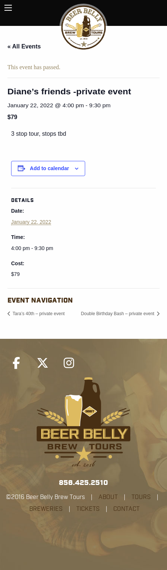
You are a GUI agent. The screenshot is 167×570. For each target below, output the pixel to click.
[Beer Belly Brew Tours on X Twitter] (42, 363)
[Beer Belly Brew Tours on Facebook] (16, 363)
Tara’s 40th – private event (38, 313)
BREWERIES (46, 509)
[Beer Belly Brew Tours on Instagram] (69, 363)
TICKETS (88, 509)
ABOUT (108, 497)
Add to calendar (49, 168)
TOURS (141, 497)
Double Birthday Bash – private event (118, 313)
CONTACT (126, 509)
